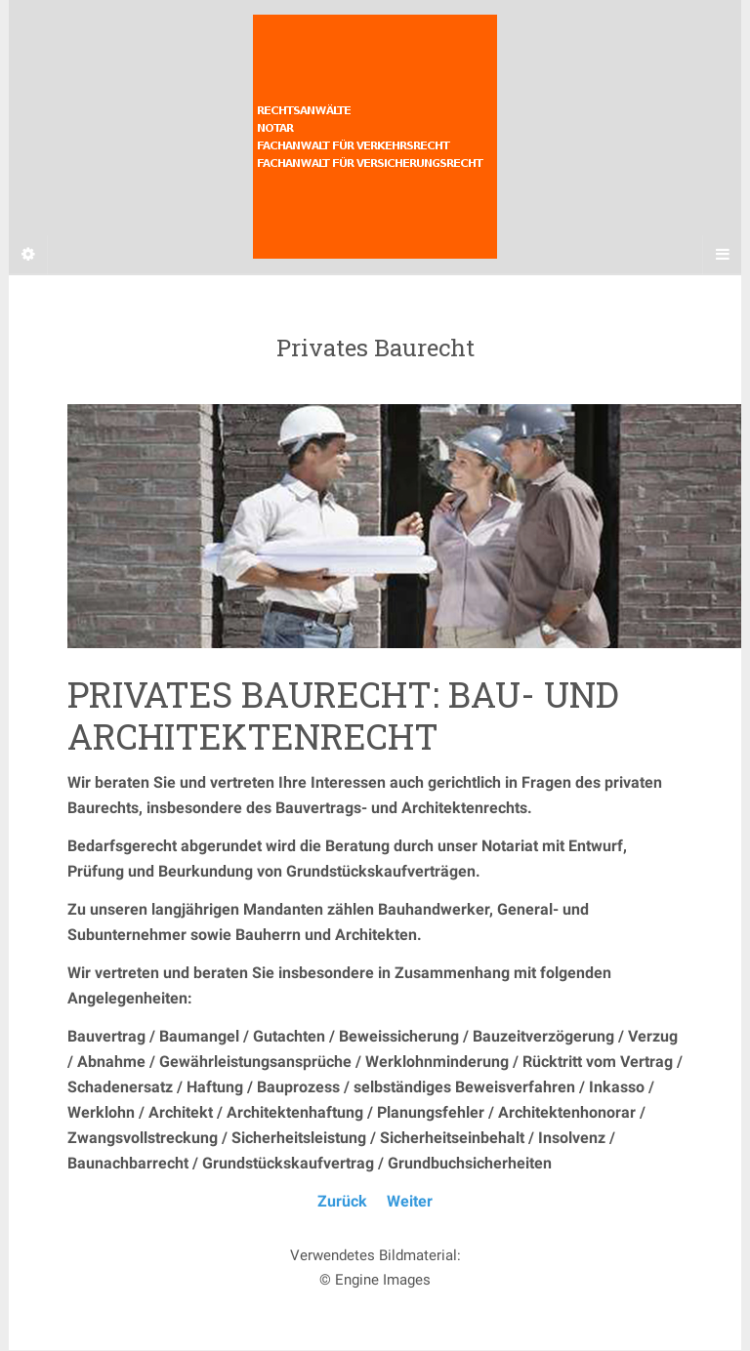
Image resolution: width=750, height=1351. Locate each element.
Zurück (342, 1201)
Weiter (410, 1201)
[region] (375, 526)
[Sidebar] (28, 254)
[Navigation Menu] (721, 254)
